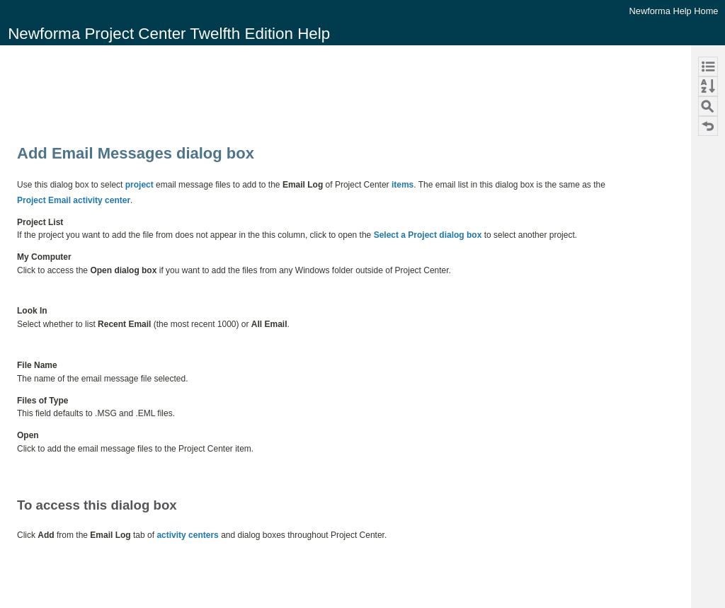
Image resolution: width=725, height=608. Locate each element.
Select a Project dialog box (428, 235)
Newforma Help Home (674, 11)
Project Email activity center (73, 200)
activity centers (187, 535)
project (139, 185)
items (402, 185)
